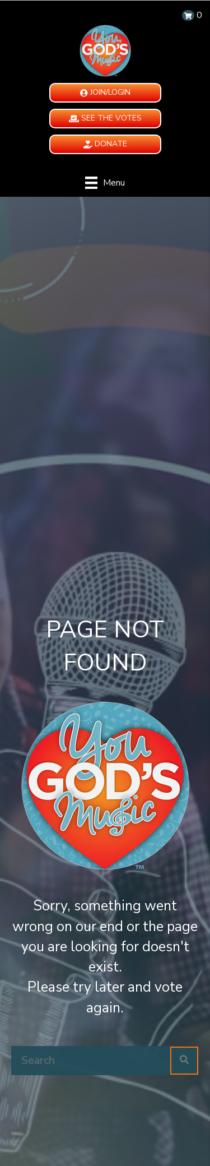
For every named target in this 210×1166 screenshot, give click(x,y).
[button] (105, 93)
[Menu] (105, 183)
